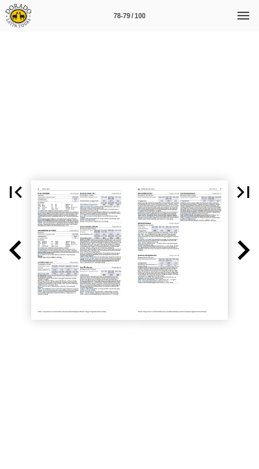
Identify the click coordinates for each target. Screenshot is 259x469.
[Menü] (243, 15)
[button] (15, 192)
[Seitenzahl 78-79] (129, 15)
